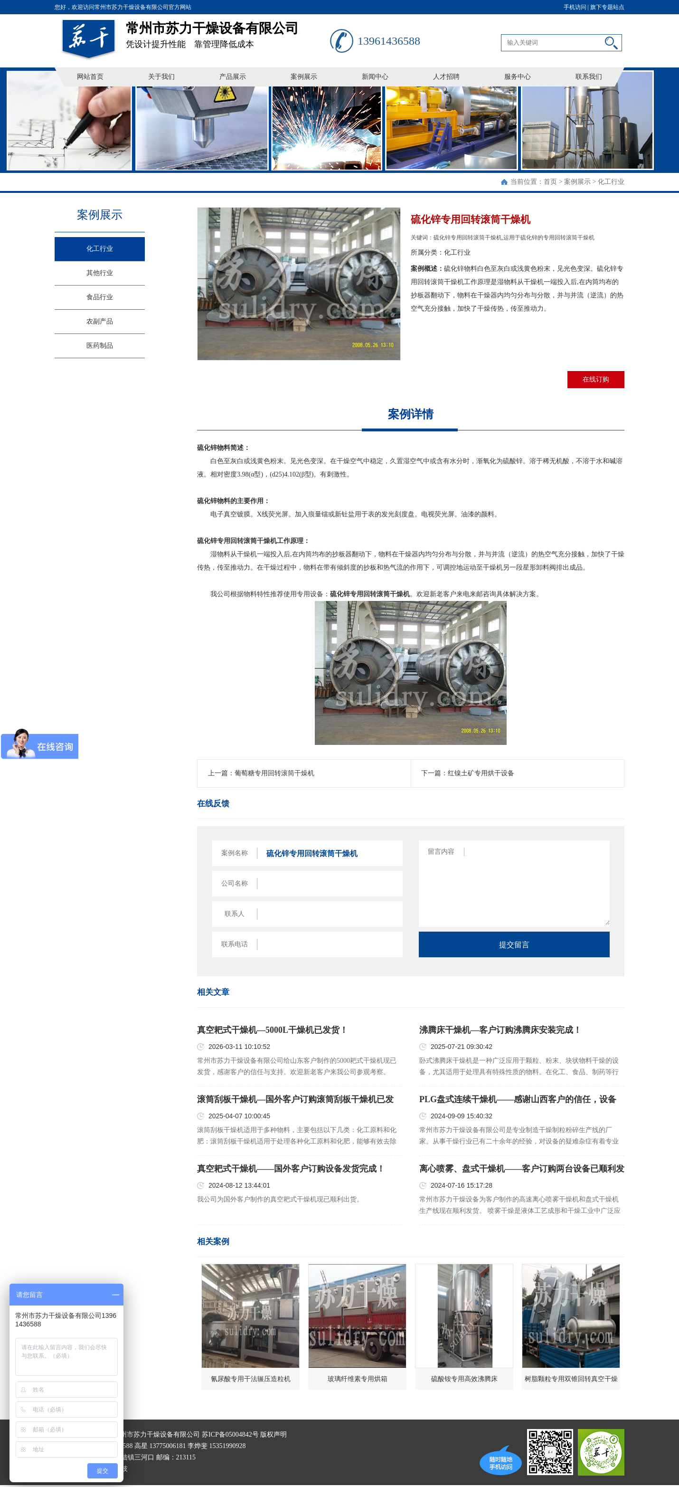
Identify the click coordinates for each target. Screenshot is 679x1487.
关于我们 (161, 76)
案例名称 (234, 853)
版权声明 (273, 1434)
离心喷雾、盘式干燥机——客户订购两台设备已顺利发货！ (521, 1169)
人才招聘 (446, 76)
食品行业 (99, 297)
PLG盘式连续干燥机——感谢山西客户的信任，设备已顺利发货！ (517, 1100)
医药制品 (99, 345)
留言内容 (441, 851)
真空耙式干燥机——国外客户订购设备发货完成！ (291, 1168)
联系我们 (588, 76)
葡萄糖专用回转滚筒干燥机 (274, 773)
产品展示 (232, 76)
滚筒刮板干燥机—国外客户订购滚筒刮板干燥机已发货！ (295, 1100)
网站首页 (90, 76)
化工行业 (611, 181)
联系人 (235, 913)
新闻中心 (375, 76)
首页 (550, 181)
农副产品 (99, 321)
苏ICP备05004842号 (230, 1434)
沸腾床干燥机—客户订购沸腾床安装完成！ (500, 1030)
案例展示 (304, 76)
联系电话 (234, 944)
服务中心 (517, 76)
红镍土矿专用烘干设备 (481, 773)
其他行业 (99, 272)
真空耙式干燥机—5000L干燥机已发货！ (272, 1030)
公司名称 (234, 883)
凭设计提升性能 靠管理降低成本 (228, 31)
